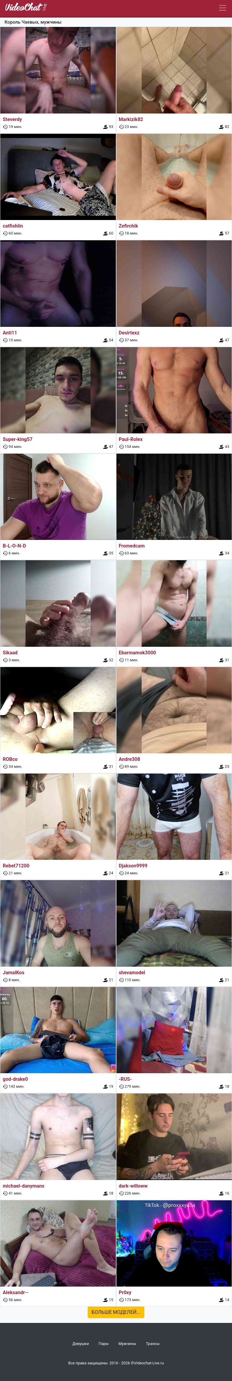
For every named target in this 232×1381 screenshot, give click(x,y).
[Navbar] (222, 7)
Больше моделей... (116, 1312)
